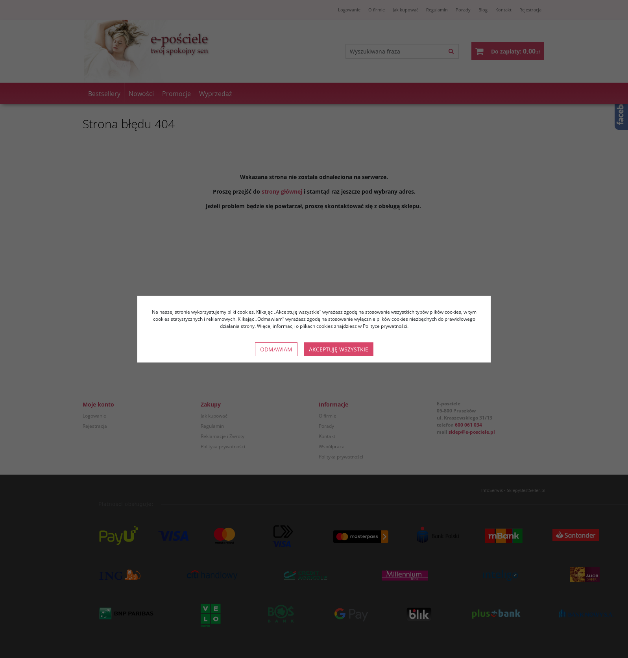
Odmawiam (276, 349)
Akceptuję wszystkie (338, 349)
